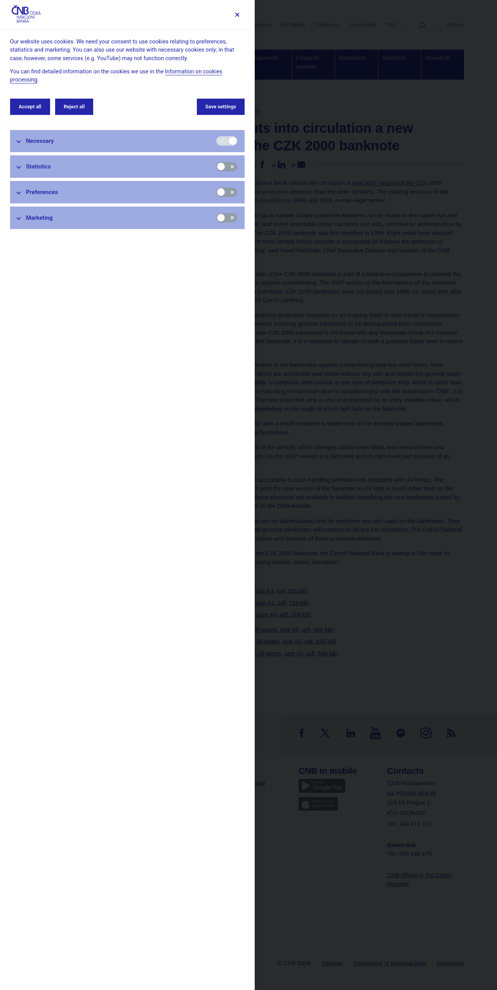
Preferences (42, 192)
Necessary (40, 140)
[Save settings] (237, 14)
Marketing (39, 217)
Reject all (74, 106)
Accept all (30, 106)
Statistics (38, 166)
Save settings (220, 106)
